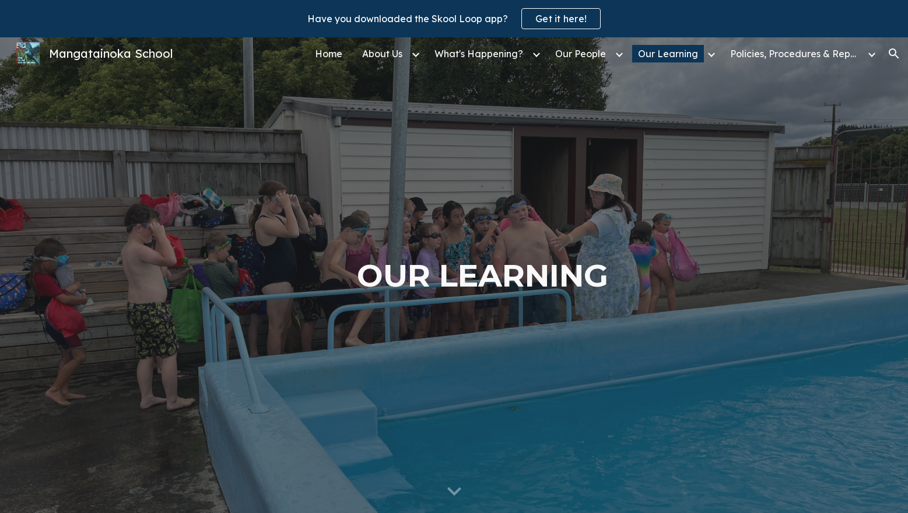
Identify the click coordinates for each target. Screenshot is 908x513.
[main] (482, 275)
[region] (454, 18)
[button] (894, 54)
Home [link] (328, 54)
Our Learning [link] (668, 54)
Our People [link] (580, 54)
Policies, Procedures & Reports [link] (797, 54)
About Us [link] (382, 54)
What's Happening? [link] (478, 54)
